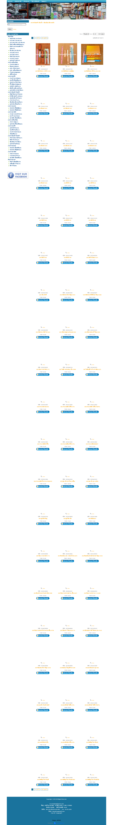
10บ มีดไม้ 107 (67, 220)
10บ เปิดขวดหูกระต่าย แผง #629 (67, 332)
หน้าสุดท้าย (45, 38)
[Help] (14, 29)
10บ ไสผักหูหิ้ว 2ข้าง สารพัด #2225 (92, 369)
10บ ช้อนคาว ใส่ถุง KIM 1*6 (67, 630)
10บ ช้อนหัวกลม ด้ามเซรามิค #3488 (43, 593)
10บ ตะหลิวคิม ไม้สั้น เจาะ (67, 705)
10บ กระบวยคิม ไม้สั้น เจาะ (67, 406)
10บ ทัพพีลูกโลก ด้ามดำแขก (67, 779)
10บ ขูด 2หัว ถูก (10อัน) (92, 481)
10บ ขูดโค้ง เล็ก (67, 518)
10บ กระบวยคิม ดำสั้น (43, 444)
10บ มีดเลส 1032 (67, 108)
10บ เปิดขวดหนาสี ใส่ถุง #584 (92, 332)
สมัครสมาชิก (18, 1)
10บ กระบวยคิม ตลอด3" (92, 444)
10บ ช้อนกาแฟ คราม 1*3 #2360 (92, 593)
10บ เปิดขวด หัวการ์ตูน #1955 (67, 294)
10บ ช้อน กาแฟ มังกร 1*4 (43, 555)
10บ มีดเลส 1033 (92, 108)
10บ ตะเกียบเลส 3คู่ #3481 (92, 667)
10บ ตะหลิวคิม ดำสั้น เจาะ (67, 742)
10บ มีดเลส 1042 (43, 183)
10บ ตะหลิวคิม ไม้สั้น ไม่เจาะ (92, 705)
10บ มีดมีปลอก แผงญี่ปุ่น (67, 71)
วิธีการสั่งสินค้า (35, 1)
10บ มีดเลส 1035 (67, 145)
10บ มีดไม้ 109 (67, 257)
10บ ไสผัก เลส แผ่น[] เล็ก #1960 (67, 369)
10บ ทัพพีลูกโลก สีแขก (92, 742)
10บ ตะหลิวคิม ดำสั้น (42, 742)
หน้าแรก (10, 1)
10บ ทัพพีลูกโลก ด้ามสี (43, 779)
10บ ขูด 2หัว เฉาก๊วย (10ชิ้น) (67, 481)
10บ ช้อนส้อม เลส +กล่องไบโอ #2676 (67, 555)
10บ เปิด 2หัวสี (43, 294)
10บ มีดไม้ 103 (67, 183)
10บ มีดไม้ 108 (92, 220)
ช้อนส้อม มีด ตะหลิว (49, 22)
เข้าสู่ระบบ (26, 1)
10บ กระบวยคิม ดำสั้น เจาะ (67, 444)
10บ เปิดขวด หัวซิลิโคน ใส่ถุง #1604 (92, 294)
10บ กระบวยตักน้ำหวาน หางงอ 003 (43, 481)
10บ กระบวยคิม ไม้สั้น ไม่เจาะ (92, 406)
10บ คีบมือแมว (92, 518)
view (43, 66)
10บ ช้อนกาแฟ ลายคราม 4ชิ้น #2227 (67, 593)
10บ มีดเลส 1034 (43, 145)
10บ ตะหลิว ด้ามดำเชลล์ (43, 705)
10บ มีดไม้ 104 (92, 183)
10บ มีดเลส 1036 (92, 145)
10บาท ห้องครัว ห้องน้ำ (36, 22)
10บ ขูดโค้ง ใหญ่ (43, 518)
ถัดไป (38, 38)
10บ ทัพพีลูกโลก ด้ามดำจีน (92, 779)
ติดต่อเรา (44, 1)
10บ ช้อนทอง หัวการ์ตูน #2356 (43, 667)
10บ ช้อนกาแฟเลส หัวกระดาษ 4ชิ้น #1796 (43, 630)
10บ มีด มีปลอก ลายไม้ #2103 (43, 71)
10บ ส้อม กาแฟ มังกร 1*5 (43, 369)
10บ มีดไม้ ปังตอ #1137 (92, 257)
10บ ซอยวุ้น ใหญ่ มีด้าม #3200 (67, 667)
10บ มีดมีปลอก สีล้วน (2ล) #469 (92, 71)
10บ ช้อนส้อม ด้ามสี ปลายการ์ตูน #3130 (92, 555)
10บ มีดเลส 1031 (43, 108)
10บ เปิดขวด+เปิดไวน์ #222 (43, 332)
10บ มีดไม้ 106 (43, 220)
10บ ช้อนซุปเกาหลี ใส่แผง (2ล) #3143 (92, 630)
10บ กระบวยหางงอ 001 (43, 406)
